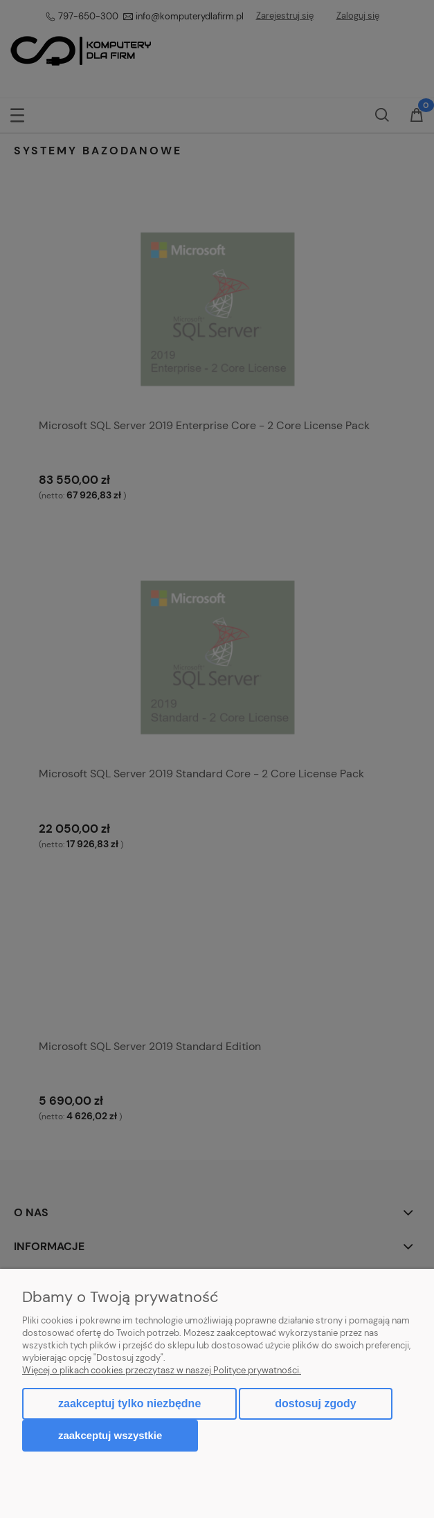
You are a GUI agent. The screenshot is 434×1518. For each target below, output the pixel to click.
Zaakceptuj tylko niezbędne (129, 1403)
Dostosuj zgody (315, 1403)
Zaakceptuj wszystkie (110, 1435)
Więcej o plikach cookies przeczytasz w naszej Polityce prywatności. (161, 1370)
